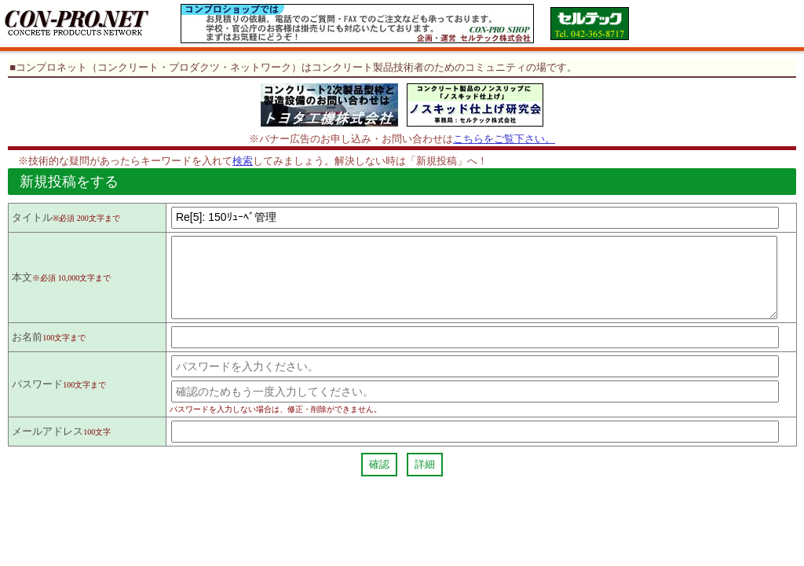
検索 (242, 161)
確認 (379, 478)
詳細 (425, 478)
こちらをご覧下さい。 (504, 139)
